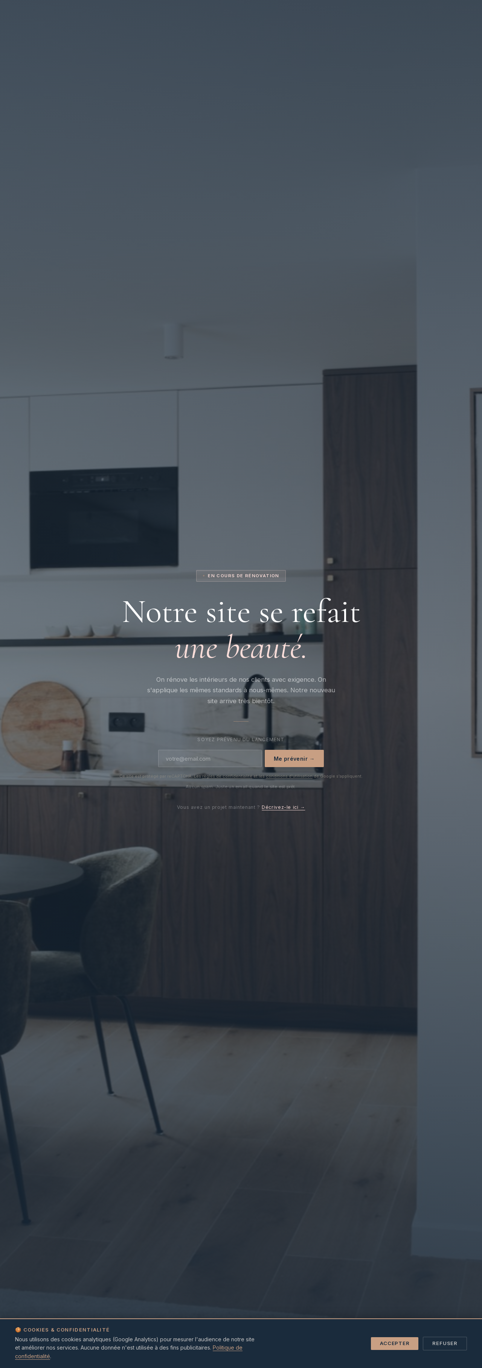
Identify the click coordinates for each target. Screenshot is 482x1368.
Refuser (445, 1343)
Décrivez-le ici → (283, 807)
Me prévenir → (294, 758)
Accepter (394, 1343)
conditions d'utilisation (289, 776)
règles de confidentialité (227, 776)
